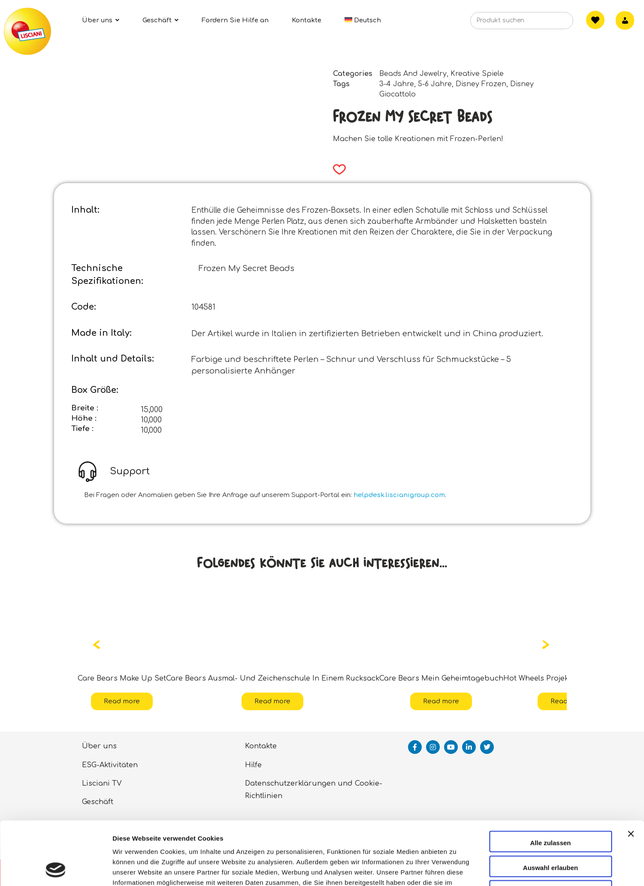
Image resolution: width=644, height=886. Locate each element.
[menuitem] (363, 20)
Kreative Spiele (477, 74)
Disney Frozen (481, 84)
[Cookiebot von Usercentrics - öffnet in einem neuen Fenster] (55, 869)
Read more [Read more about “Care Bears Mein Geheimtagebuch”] (441, 701)
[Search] (553, 23)
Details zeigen (456, 869)
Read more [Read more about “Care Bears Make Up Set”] (122, 701)
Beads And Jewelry (413, 74)
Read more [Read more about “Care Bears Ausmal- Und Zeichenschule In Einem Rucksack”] (272, 701)
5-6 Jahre (435, 84)
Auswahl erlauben (550, 808)
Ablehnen (550, 832)
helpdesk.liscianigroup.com (399, 495)
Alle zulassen (550, 783)
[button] (336, 169)
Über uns (99, 746)
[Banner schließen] (631, 782)
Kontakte (261, 746)
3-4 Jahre (396, 84)
